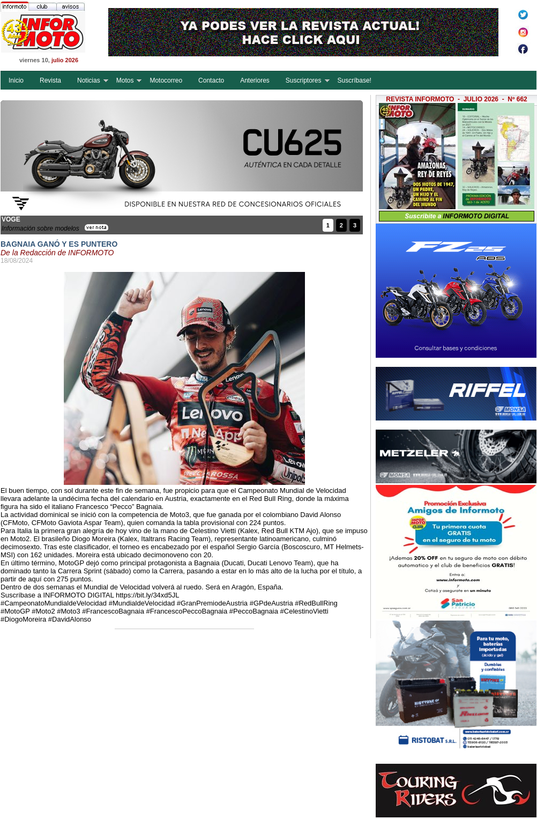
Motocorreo (166, 80)
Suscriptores (304, 80)
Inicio (16, 80)
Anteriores (255, 80)
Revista (50, 80)
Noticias (88, 80)
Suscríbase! (354, 80)
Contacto (211, 80)
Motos (125, 80)
